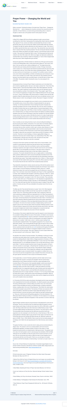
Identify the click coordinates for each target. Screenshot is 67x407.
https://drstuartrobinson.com (35, 347)
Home (23, 2)
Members (58, 2)
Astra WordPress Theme (40, 403)
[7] (13, 340)
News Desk (50, 2)
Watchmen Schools (31, 2)
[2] (50, 118)
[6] (17, 266)
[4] (48, 220)
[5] (34, 227)
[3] (27, 216)
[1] (38, 72)
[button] (24, 2)
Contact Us (24, 7)
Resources (41, 2)
